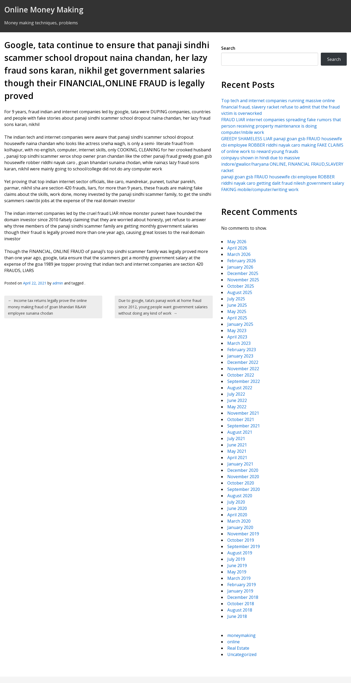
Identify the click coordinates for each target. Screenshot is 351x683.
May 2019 (236, 572)
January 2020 (240, 527)
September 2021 (243, 426)
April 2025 (237, 318)
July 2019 (236, 559)
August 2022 (239, 388)
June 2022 (237, 400)
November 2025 (243, 280)
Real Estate (238, 648)
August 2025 (239, 292)
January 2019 (240, 591)
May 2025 (236, 311)
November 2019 (243, 534)
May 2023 (236, 330)
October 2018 (240, 604)
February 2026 (241, 261)
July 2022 (236, 394)
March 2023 (239, 343)
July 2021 (236, 438)
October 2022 (240, 375)
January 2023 (240, 356)
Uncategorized (241, 654)
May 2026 (236, 242)
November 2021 (243, 413)
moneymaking (241, 635)
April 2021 (237, 457)
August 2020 (239, 496)
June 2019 (237, 565)
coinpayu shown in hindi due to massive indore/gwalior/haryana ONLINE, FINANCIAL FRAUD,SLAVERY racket (282, 164)
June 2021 (237, 445)
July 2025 (236, 299)
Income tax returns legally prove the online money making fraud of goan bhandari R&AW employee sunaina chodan (47, 307)
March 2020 (239, 521)
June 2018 (237, 616)
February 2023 (241, 349)
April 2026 (237, 248)
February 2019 (241, 584)
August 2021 (239, 432)
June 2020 (237, 508)
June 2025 (237, 305)
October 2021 (240, 419)
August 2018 (239, 610)
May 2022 (236, 407)
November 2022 (243, 369)
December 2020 (242, 470)
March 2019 (239, 578)
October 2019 (240, 540)
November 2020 (243, 477)
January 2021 (240, 464)
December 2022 (242, 362)
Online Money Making (43, 9)
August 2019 (239, 553)
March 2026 (239, 254)
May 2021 (236, 451)
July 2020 (236, 502)
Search (228, 48)
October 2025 (240, 286)
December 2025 (242, 273)
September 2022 (243, 381)
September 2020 (243, 489)
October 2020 (240, 483)
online (233, 642)
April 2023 (237, 337)
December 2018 (242, 597)
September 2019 (243, 546)
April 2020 (237, 515)
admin (57, 283)
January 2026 (240, 267)
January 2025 (240, 324)
